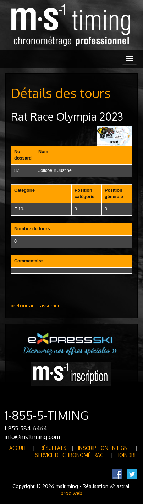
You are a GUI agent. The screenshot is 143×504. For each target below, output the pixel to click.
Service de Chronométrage (70, 455)
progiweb (71, 493)
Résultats (53, 448)
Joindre (127, 455)
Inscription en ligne (104, 448)
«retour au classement (36, 305)
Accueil (18, 448)
